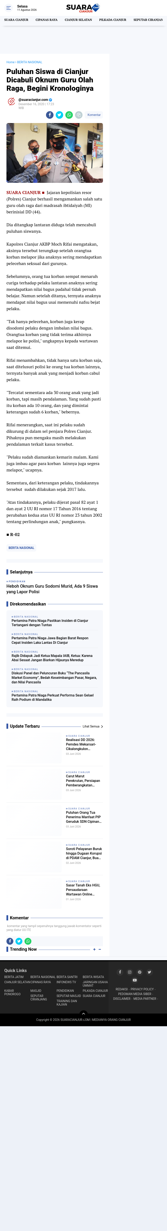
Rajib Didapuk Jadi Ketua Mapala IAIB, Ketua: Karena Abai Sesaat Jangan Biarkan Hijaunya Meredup (52, 658)
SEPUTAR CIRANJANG (39, 997)
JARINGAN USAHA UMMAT (95, 983)
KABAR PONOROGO (12, 992)
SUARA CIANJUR (17, 20)
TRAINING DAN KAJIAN (67, 1002)
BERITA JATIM (14, 977)
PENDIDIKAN (65, 990)
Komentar (94, 115)
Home (10, 62)
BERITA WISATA (93, 977)
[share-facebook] (50, 115)
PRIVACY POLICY (142, 989)
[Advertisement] (83, 39)
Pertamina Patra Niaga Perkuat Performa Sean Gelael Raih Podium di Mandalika (52, 697)
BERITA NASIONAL (21, 548)
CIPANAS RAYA (49, 20)
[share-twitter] (59, 115)
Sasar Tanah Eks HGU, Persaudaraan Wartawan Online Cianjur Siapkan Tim (82, 891)
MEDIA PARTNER (144, 998)
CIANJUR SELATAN (83, 20)
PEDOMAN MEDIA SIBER (134, 994)
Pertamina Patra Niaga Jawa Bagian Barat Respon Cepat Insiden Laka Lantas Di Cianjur (50, 640)
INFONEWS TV (66, 982)
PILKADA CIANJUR (119, 20)
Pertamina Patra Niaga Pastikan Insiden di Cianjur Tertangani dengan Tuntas (50, 623)
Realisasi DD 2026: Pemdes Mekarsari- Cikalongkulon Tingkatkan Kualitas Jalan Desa (84, 746)
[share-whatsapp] (69, 115)
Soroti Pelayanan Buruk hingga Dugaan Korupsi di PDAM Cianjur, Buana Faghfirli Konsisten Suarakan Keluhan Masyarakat (83, 855)
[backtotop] (83, 1014)
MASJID (36, 990)
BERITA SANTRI (67, 977)
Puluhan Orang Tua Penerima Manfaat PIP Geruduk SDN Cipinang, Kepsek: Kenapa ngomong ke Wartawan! (84, 819)
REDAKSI (122, 989)
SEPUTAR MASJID (69, 996)
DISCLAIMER (121, 998)
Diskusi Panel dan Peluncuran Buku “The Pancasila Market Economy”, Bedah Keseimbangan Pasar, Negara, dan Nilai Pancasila (54, 677)
